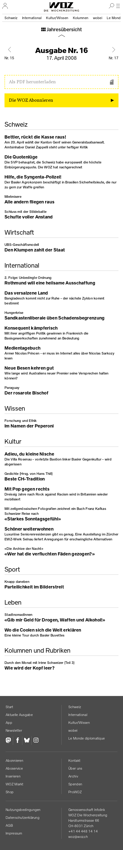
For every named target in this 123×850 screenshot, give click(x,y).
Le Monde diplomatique (86, 738)
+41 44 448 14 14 (83, 831)
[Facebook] (17, 740)
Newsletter (14, 730)
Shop (10, 792)
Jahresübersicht (64, 29)
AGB (9, 825)
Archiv (73, 776)
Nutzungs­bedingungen (23, 810)
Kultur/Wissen (57, 18)
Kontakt (74, 760)
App (9, 722)
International (32, 18)
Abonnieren (14, 760)
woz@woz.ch (78, 837)
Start (9, 707)
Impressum (14, 833)
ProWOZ (75, 792)
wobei (97, 18)
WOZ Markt (14, 784)
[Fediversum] (9, 740)
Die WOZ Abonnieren (31, 100)
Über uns (75, 768)
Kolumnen (80, 18)
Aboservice (14, 768)
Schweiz (11, 18)
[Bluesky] (26, 740)
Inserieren (13, 776)
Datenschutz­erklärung (22, 817)
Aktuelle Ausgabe (19, 715)
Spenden (75, 784)
